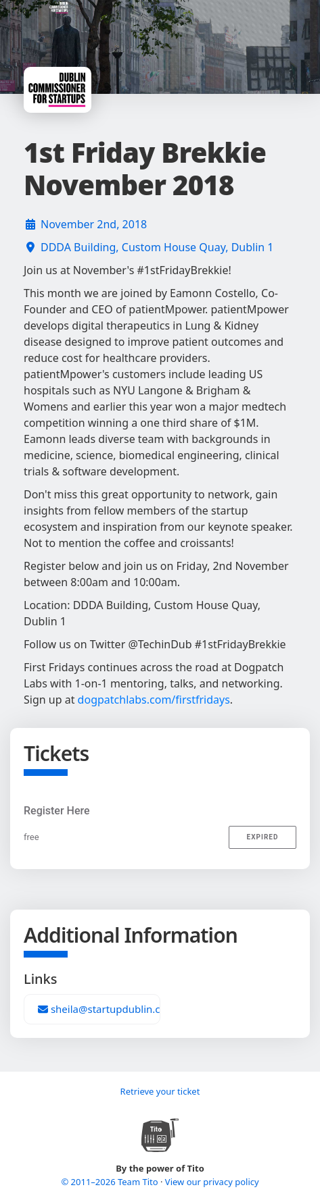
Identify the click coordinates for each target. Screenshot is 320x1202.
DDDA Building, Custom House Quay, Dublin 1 (157, 247)
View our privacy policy (212, 1182)
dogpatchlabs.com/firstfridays (154, 699)
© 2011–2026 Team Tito (110, 1182)
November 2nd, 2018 (94, 224)
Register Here (57, 810)
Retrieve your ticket (160, 1091)
